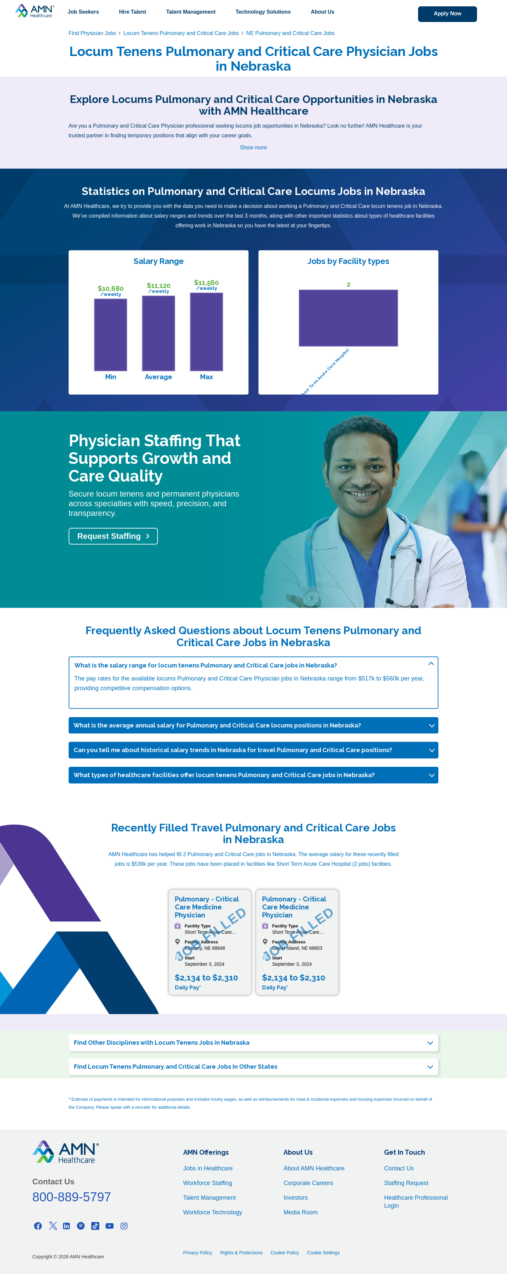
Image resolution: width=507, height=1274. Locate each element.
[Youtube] (109, 1225)
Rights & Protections (241, 1252)
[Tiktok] (95, 1225)
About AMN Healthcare (313, 1168)
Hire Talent (132, 12)
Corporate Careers (308, 1183)
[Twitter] (52, 1225)
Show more (253, 147)
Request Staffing (109, 536)
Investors (295, 1197)
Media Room (300, 1212)
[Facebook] (38, 1225)
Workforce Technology (212, 1212)
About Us (322, 12)
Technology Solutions (263, 12)
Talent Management (191, 12)
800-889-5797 (71, 1197)
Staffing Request (406, 1183)
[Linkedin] (66, 1225)
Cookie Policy (285, 1252)
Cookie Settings (323, 1252)
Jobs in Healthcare (208, 1168)
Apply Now (447, 13)
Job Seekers (83, 12)
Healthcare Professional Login (416, 1201)
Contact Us (399, 1168)
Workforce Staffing (207, 1183)
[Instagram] (124, 1225)
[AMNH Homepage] (34, 10)
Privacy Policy (197, 1252)
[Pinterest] (81, 1225)
